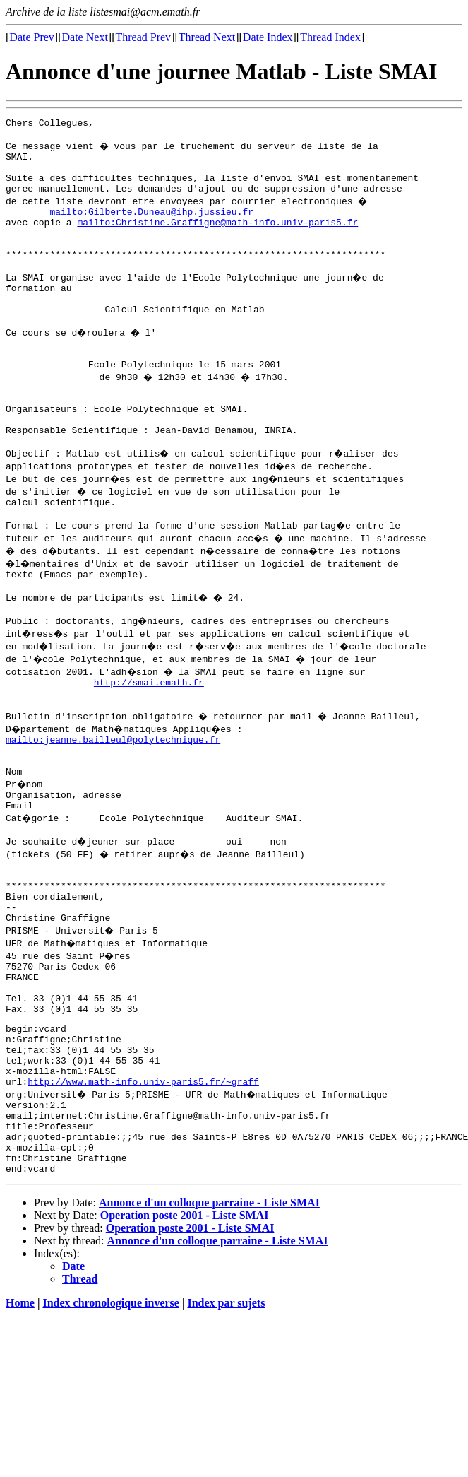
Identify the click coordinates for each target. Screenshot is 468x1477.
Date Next (85, 37)
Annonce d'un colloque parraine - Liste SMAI (209, 1338)
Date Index (268, 37)
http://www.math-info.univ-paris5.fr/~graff (143, 1202)
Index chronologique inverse (110, 1438)
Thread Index (330, 37)
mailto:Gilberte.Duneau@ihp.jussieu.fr (151, 226)
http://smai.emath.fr (149, 747)
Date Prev (31, 37)
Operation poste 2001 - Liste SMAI (184, 1351)
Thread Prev (143, 37)
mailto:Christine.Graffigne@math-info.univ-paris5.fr (217, 239)
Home (20, 1438)
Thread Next (207, 37)
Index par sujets (226, 1438)
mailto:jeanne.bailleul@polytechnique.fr (113, 811)
